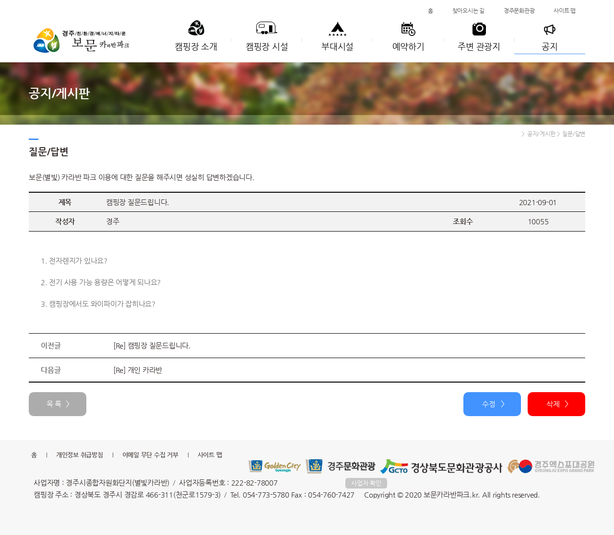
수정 (489, 404)
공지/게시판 (541, 133)
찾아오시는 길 (468, 10)
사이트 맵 (565, 10)
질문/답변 (573, 133)
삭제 (553, 404)
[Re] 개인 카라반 (137, 370)
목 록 (54, 404)
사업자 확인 (366, 483)
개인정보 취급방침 (79, 454)
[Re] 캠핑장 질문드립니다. (152, 345)
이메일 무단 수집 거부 (150, 454)
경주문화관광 (519, 10)
